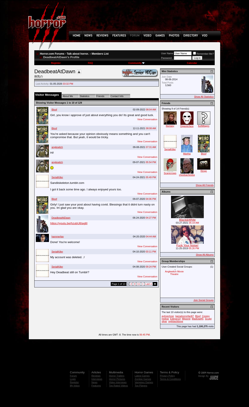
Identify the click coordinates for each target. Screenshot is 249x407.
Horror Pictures (117, 379)
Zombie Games (143, 379)
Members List (100, 53)
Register (56, 63)
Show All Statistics (204, 96)
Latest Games (142, 375)
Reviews (95, 375)
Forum (73, 375)
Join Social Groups (204, 300)
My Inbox (75, 385)
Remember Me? (203, 53)
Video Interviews (118, 382)
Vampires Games (144, 382)
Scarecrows (170, 173)
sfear (164, 321)
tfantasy (170, 126)
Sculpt (208, 318)
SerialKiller (57, 177)
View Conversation (147, 119)
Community (136, 63)
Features (96, 385)
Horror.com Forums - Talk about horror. (64, 53)
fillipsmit (186, 318)
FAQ (90, 63)
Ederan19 (175, 318)
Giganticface (187, 126)
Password (166, 58)
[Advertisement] (146, 19)
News (94, 382)
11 (138, 284)
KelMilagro (203, 126)
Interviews (96, 379)
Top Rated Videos (118, 385)
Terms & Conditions (170, 379)
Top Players (141, 385)
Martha (186, 153)
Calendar (192, 63)
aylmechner (168, 316)
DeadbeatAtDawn (61, 217)
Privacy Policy (167, 375)
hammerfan (58, 236)
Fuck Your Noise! (187, 245)
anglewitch (57, 147)
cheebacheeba (187, 175)
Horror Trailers (116, 375)
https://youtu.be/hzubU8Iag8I (68, 223)
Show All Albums (205, 254)
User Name (167, 53)
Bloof (54, 109)
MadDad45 (198, 318)
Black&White (187, 219)
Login (73, 379)
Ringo (204, 171)
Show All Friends (205, 185)
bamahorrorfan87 (184, 316)
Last (148, 284)
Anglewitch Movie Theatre (174, 272)
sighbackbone (175, 321)
